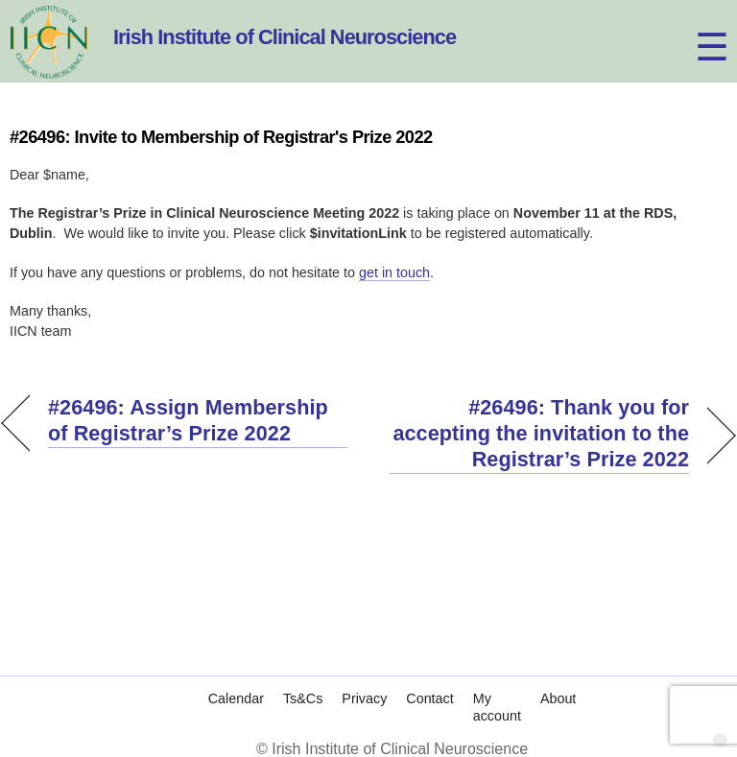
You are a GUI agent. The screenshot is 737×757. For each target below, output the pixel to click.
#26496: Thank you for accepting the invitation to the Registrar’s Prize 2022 (539, 433)
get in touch (394, 272)
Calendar (236, 698)
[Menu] (694, 26)
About (558, 698)
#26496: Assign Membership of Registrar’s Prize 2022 (188, 420)
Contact (429, 698)
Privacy (364, 698)
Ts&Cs (302, 698)
